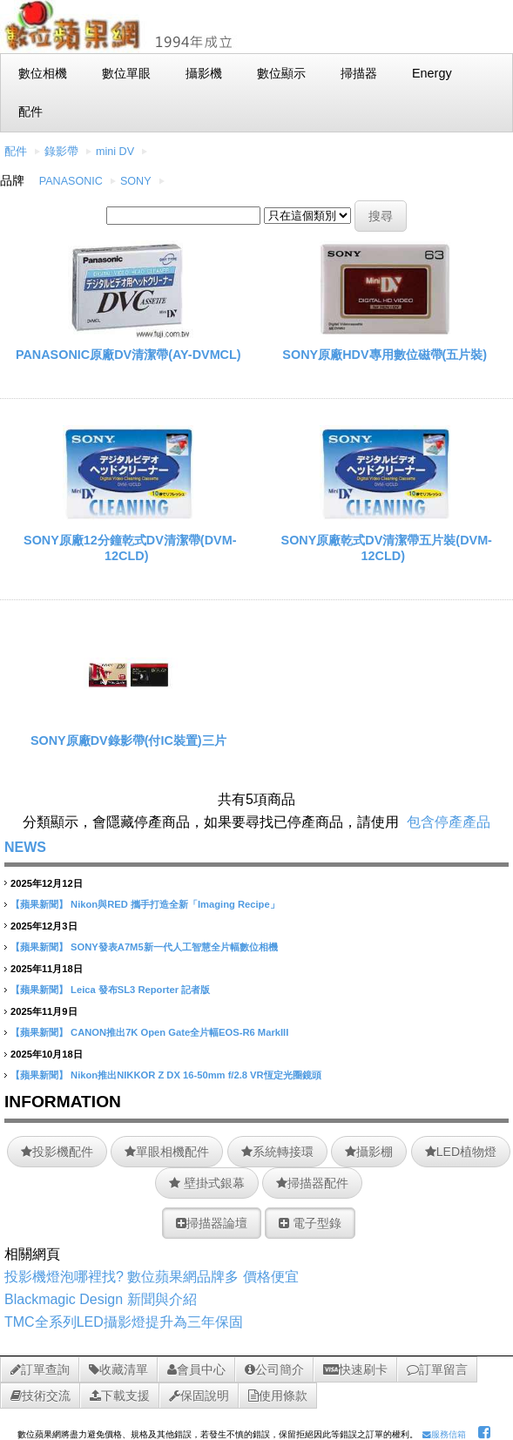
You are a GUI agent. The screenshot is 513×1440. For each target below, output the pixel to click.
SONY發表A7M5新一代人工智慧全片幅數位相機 (174, 947)
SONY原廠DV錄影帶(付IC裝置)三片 (128, 740)
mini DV (115, 151)
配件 (15, 151)
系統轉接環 (277, 1152)
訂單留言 (437, 1369)
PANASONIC (71, 181)
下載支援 (120, 1396)
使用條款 (277, 1396)
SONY (136, 181)
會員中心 (196, 1369)
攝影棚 (369, 1152)
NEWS (25, 847)
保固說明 (199, 1396)
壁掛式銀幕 (207, 1183)
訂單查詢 (40, 1369)
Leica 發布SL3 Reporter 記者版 (140, 989)
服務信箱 (444, 1434)
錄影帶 (61, 151)
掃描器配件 (312, 1183)
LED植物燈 (460, 1152)
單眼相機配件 (167, 1152)
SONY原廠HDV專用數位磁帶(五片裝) (384, 355)
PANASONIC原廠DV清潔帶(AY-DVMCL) (128, 355)
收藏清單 (118, 1369)
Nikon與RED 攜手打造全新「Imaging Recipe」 (175, 904)
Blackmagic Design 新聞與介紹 (100, 1299)
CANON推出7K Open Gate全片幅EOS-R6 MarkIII (179, 1032)
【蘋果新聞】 (39, 904)
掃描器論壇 (211, 1223)
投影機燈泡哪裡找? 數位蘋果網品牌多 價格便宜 (151, 1276)
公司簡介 (274, 1369)
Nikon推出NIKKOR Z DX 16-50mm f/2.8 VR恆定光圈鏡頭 (196, 1075)
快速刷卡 (355, 1369)
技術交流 (40, 1396)
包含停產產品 (448, 822)
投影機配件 (57, 1152)
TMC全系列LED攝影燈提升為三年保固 (123, 1322)
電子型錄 (310, 1223)
